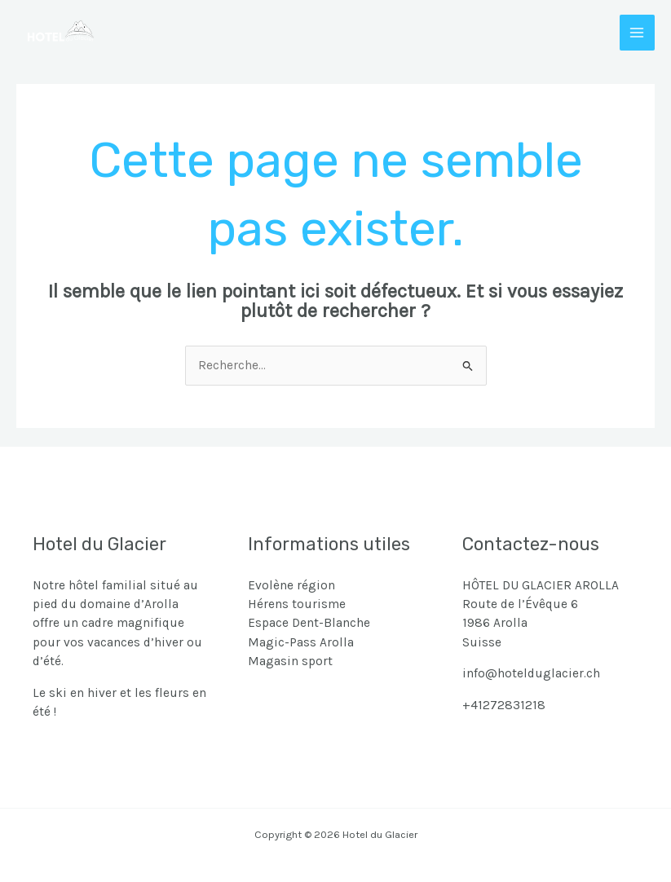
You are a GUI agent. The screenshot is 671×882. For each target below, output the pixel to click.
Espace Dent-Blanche (309, 622)
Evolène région (291, 585)
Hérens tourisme (297, 604)
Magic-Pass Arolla (301, 642)
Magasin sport (290, 661)
